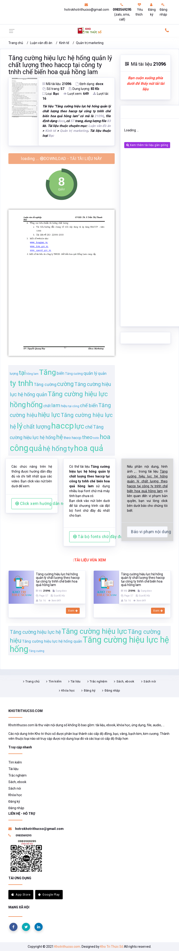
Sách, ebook (125, 681)
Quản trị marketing (89, 43)
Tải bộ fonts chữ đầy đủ (91, 536)
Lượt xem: (76, 93)
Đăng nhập (163, 9)
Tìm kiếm (55, 681)
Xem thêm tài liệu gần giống (147, 145)
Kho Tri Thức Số (111, 946)
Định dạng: (89, 84)
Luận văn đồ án (41, 43)
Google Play (49, 894)
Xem (73, 610)
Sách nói (150, 681)
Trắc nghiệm (98, 681)
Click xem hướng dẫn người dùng (33, 503)
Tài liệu (75, 681)
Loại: (50, 93)
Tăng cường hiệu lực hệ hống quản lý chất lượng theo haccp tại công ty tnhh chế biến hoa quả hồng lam (60, 65)
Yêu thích (139, 9)
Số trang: (53, 89)
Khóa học (68, 690)
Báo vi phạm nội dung (149, 531)
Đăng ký (152, 9)
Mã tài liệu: (56, 84)
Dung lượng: (84, 89)
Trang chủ (15, 43)
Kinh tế (64, 43)
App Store (20, 894)
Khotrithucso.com (67, 946)
